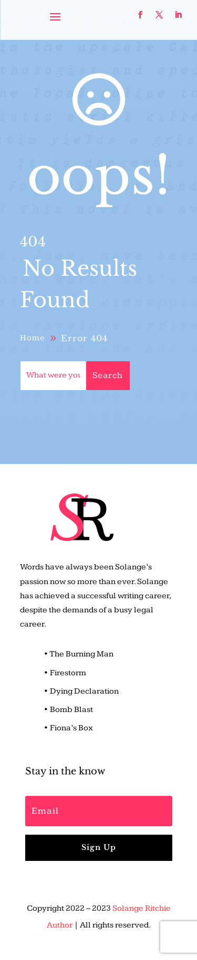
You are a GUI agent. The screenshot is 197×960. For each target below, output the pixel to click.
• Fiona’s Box (68, 728)
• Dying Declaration (81, 691)
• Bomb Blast (68, 710)
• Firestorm (65, 673)
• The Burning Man (78, 654)
